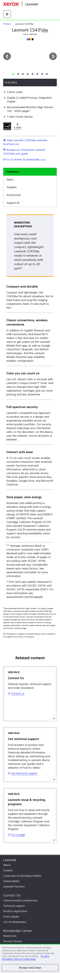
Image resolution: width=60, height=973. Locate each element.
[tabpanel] (30, 407)
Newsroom (9, 936)
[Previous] (7, 56)
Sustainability (11, 881)
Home (41, 4)
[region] (30, 958)
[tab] (13, 74)
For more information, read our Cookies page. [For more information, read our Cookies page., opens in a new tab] (25, 957)
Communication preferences (20, 900)
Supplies (12, 187)
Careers (8, 870)
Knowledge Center (17, 931)
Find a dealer (11, 916)
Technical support (14, 906)
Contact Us (11, 895)
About (7, 865)
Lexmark (9, 860)
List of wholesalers (14, 922)
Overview (13, 171)
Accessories (14, 195)
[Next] (53, 56)
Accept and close (30, 967)
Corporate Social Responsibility (22, 876)
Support (13, 203)
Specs (10, 179)
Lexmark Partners (14, 886)
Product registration (15, 911)
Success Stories (12, 941)
